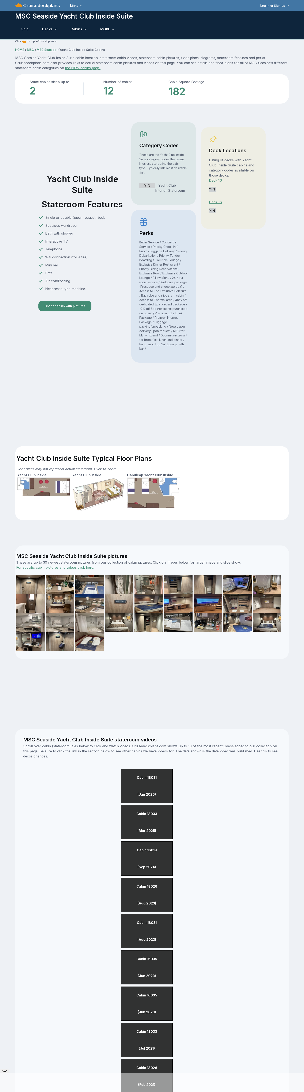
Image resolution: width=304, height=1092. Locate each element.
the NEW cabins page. (82, 68)
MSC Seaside (46, 49)
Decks (47, 29)
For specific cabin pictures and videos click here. (55, 567)
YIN (147, 185)
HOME (19, 49)
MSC (30, 49)
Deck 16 (215, 180)
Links (74, 5)
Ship (24, 29)
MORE (105, 29)
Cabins (76, 29)
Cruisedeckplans (41, 5)
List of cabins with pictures (65, 306)
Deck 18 (215, 202)
